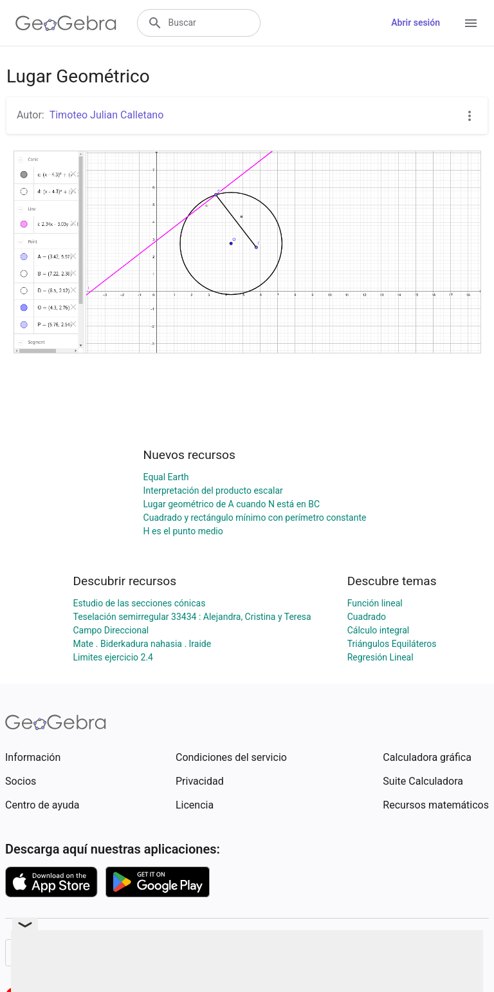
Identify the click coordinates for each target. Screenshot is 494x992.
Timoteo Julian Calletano (107, 115)
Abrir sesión (415, 22)
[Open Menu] (471, 23)
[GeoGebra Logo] (65, 23)
